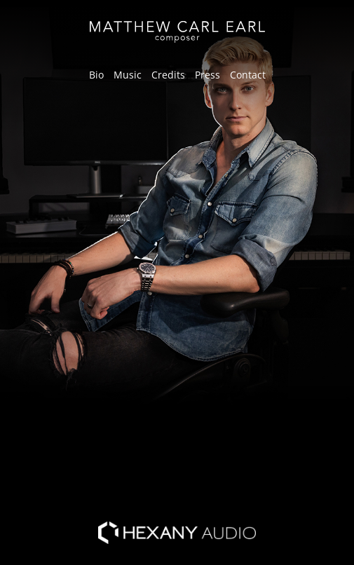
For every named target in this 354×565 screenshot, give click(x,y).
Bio (96, 74)
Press (207, 74)
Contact (248, 74)
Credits (168, 74)
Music (128, 74)
